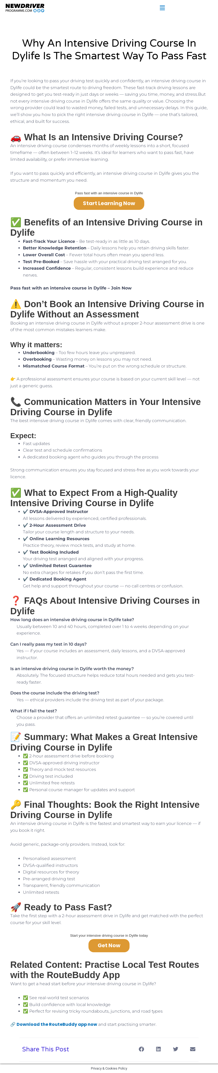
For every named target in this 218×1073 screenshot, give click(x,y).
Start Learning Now (109, 203)
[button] (162, 8)
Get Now (109, 945)
